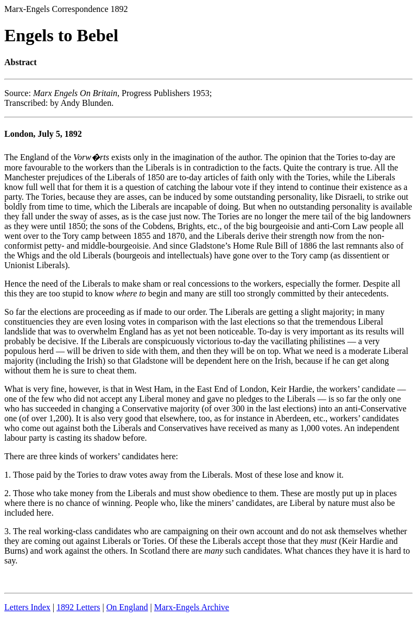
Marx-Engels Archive (191, 607)
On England (127, 607)
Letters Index (27, 607)
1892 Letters (78, 607)
